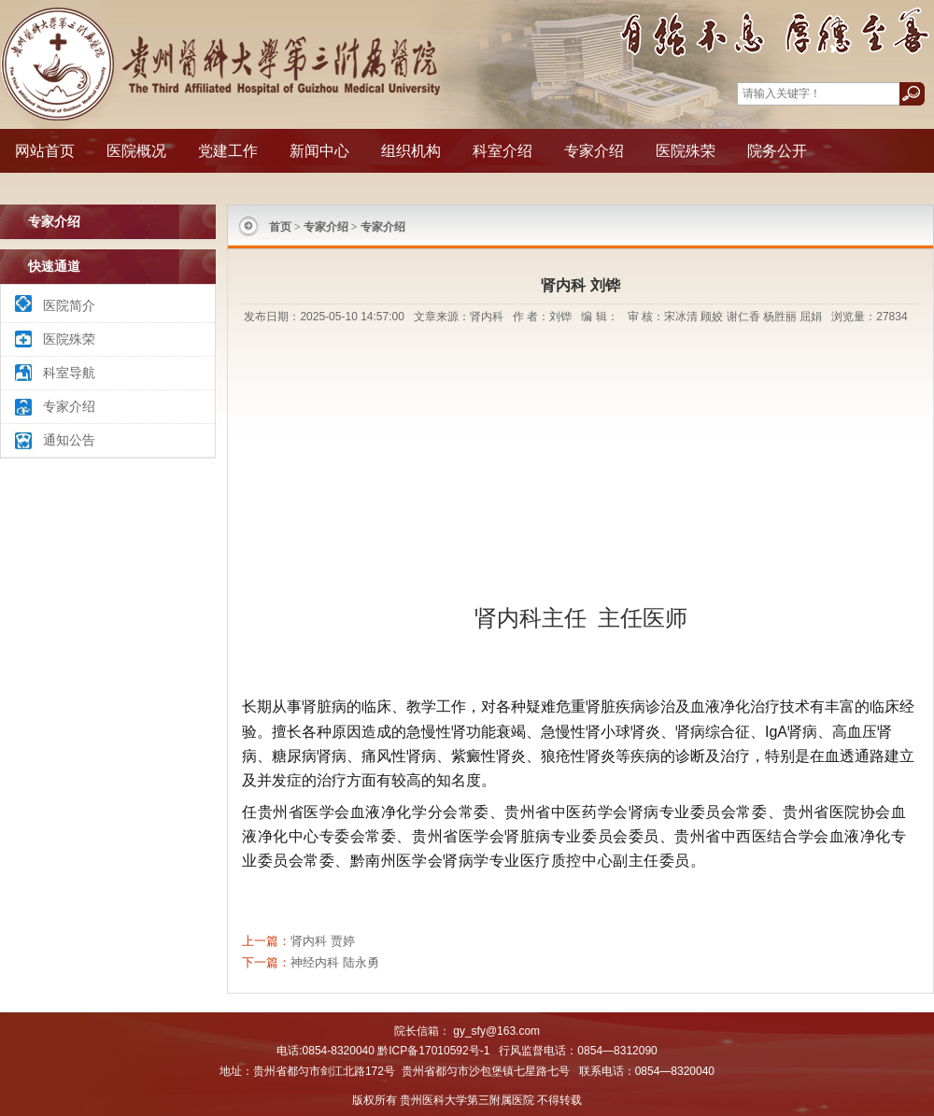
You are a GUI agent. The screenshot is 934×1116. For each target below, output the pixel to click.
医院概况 (136, 151)
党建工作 (228, 151)
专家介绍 (594, 151)
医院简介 (69, 305)
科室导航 (69, 372)
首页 (280, 226)
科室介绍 (502, 151)
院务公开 (777, 151)
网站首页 (45, 151)
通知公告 (69, 439)
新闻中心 (319, 151)
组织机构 (411, 151)
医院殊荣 (685, 151)
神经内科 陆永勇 (334, 962)
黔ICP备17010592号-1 (433, 1050)
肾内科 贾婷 (322, 941)
